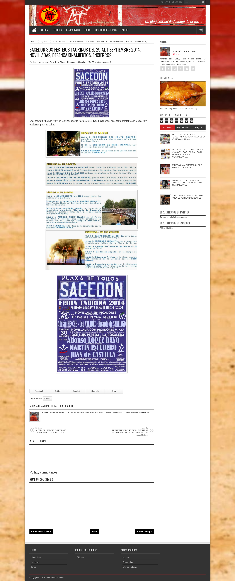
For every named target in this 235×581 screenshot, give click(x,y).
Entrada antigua (144, 532)
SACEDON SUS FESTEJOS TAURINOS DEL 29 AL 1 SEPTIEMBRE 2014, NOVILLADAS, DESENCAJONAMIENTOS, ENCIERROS (85, 52)
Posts (177, 54)
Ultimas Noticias (130, 567)
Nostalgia (35, 562)
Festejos (57, 30)
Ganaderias (128, 562)
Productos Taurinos (106, 30)
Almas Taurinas (167, 228)
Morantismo (36, 557)
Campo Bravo (73, 30)
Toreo (87, 30)
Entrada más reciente (41, 532)
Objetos (80, 557)
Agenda (44, 30)
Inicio (94, 532)
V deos (124, 30)
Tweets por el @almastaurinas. (173, 217)
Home (34, 30)
